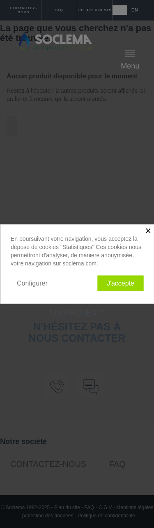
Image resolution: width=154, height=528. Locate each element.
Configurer (32, 282)
